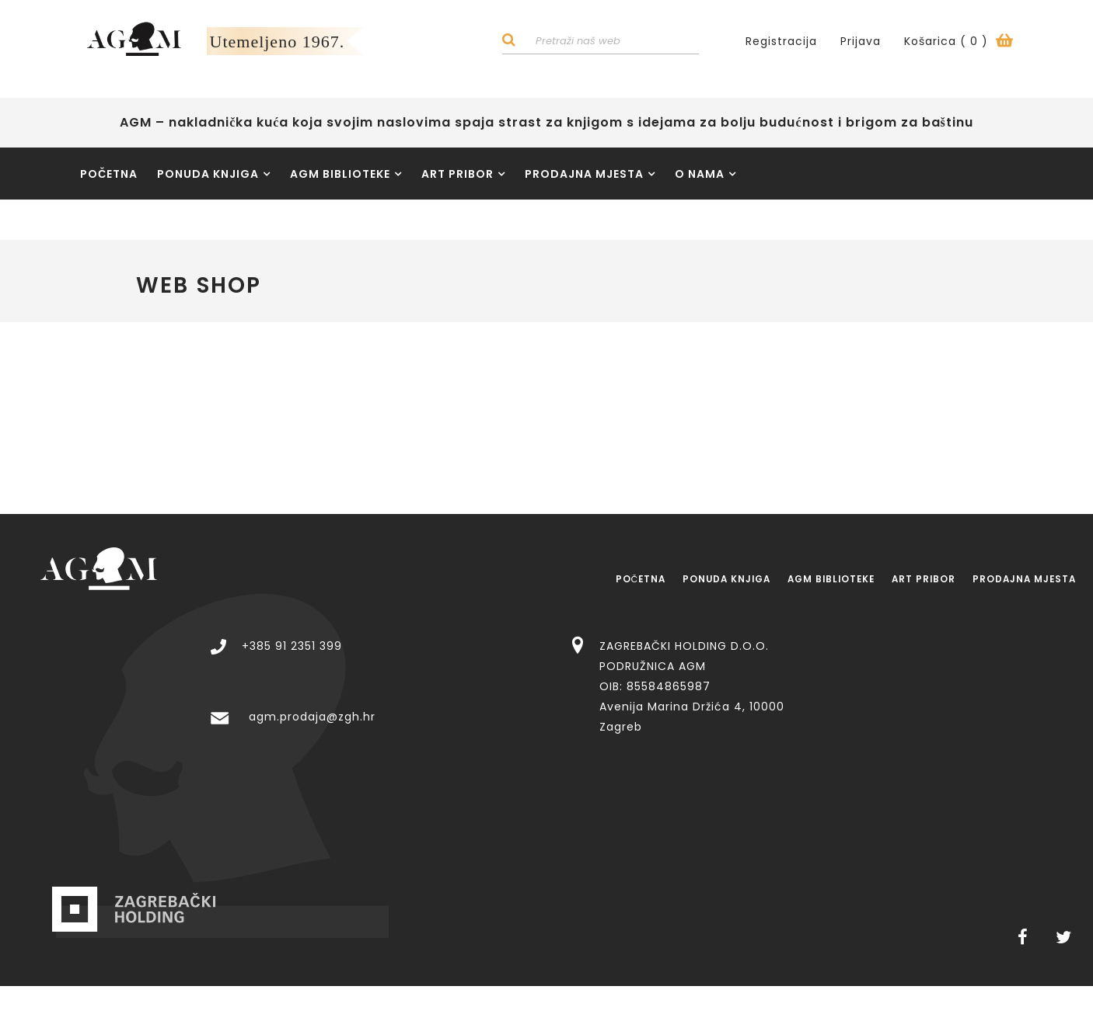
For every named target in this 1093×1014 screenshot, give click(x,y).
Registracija (781, 42)
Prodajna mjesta (590, 177)
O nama (705, 177)
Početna (109, 177)
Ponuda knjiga (214, 177)
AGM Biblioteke (346, 177)
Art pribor (463, 177)
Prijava (860, 42)
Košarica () (958, 42)
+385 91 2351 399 (562, 594)
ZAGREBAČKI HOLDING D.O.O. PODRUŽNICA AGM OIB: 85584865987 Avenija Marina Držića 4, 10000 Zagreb (962, 634)
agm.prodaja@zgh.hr (582, 665)
